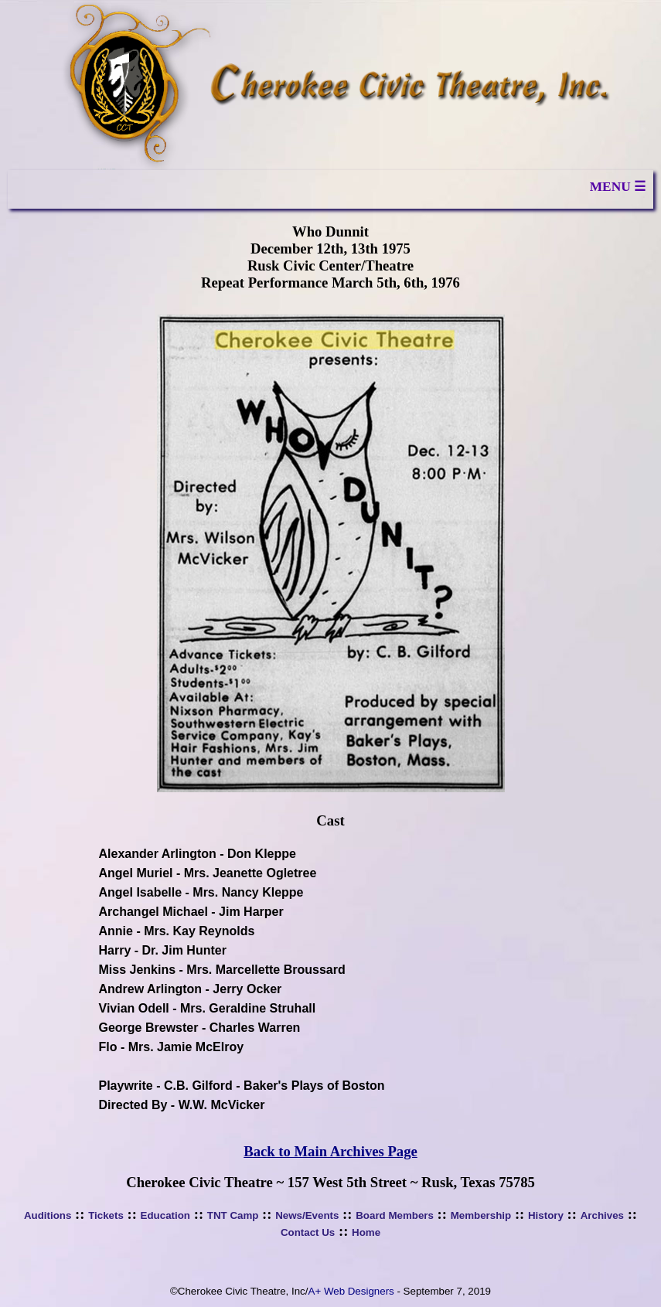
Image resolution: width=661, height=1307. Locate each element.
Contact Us (308, 1232)
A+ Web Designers (351, 1291)
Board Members (395, 1215)
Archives (602, 1215)
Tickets (106, 1215)
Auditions (47, 1215)
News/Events (307, 1215)
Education (165, 1215)
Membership (481, 1215)
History (546, 1215)
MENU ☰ (618, 186)
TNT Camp (233, 1215)
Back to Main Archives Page (330, 1151)
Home (366, 1232)
